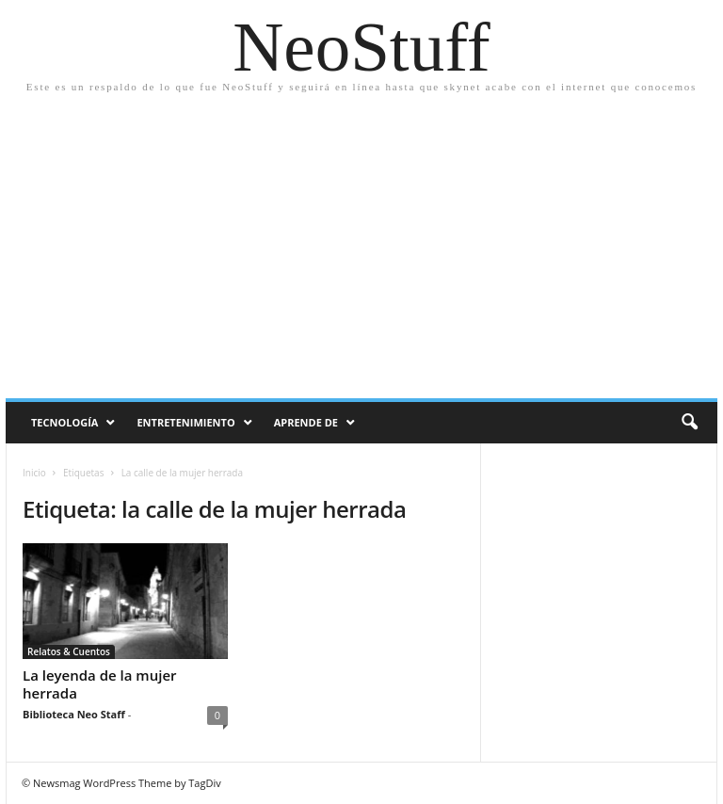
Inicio (34, 472)
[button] (689, 422)
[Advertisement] (361, 238)
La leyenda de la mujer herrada (100, 684)
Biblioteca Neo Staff (74, 714)
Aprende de (306, 422)
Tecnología (64, 422)
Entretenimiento (185, 422)
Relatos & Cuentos (68, 651)
